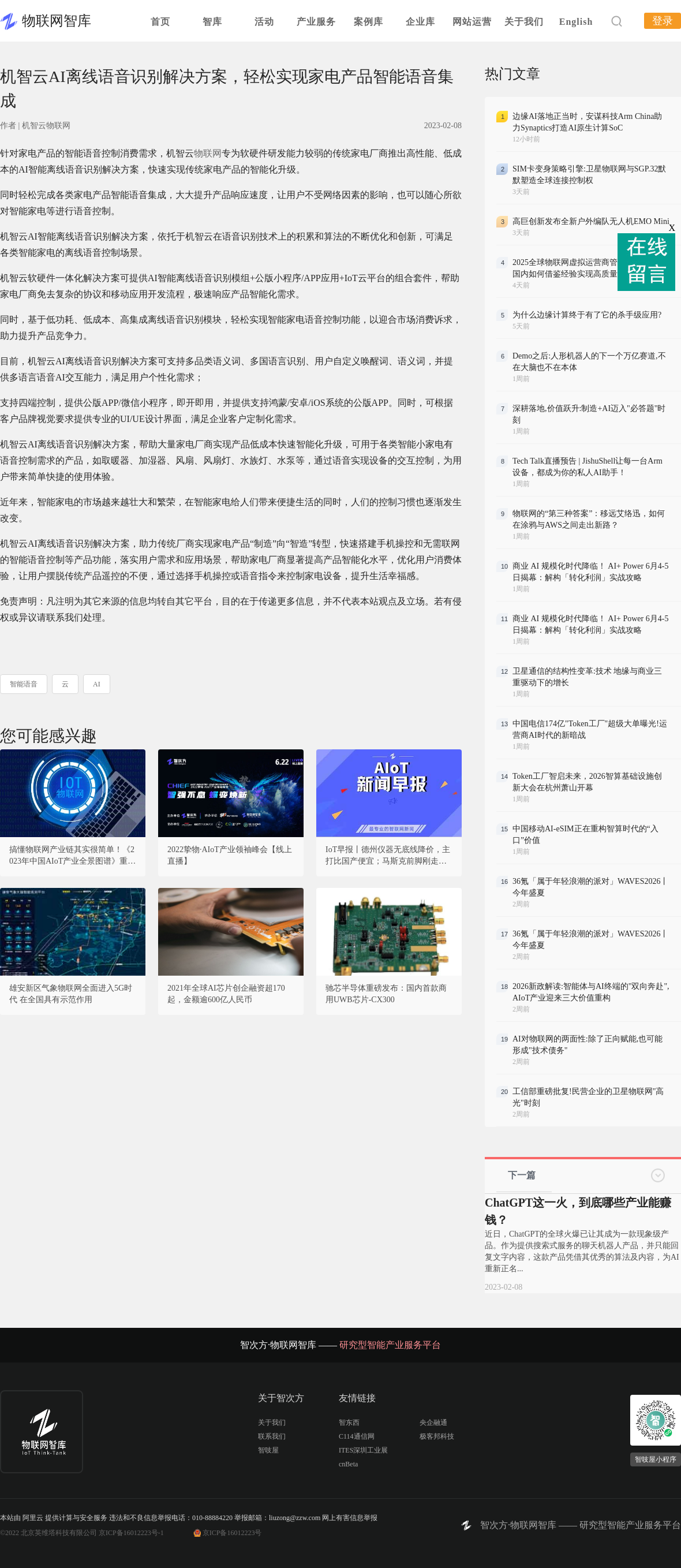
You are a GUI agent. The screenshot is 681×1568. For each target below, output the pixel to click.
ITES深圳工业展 (363, 1450)
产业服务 (316, 22)
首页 (160, 22)
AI (96, 684)
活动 (264, 22)
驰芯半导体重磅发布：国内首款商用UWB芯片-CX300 (386, 994)
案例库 (368, 22)
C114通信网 (357, 1436)
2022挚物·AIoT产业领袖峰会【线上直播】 (229, 855)
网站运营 (472, 22)
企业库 (420, 22)
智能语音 (24, 684)
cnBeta (348, 1464)
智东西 (349, 1422)
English (576, 22)
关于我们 (524, 22)
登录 (662, 21)
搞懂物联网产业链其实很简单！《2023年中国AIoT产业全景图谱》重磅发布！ (72, 856)
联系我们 (272, 1436)
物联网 (208, 153)
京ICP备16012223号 (232, 1533)
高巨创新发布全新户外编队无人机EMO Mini (590, 221)
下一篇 (522, 1175)
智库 (212, 22)
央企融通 (433, 1422)
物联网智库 (56, 20)
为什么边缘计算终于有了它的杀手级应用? (586, 315)
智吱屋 (268, 1450)
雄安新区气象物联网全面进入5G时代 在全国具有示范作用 (70, 994)
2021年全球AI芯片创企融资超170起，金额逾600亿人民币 (226, 994)
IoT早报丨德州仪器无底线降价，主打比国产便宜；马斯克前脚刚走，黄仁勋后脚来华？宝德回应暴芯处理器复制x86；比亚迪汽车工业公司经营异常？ (388, 856)
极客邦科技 (437, 1436)
